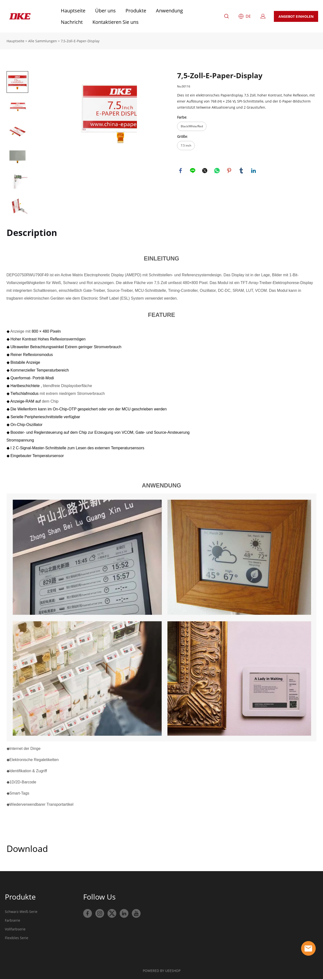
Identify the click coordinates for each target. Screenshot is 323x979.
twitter (205, 170)
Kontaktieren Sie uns (115, 22)
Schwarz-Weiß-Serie (21, 911)
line (193, 170)
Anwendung (169, 10)
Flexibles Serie (16, 938)
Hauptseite (73, 10)
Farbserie (12, 920)
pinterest (229, 170)
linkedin (253, 170)
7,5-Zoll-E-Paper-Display (80, 41)
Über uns (105, 10)
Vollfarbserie (15, 929)
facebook (180, 170)
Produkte (136, 10)
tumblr (241, 170)
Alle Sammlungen (42, 41)
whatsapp (217, 170)
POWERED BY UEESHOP (161, 970)
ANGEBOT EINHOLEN (296, 16)
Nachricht (72, 22)
